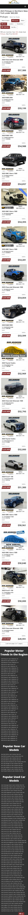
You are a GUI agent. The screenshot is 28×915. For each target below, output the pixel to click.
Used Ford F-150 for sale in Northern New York (11, 868)
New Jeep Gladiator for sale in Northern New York (12, 767)
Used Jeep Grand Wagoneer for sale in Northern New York (13, 842)
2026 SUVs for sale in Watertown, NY (9, 660)
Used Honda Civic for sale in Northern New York (11, 857)
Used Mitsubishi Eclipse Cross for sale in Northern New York (13, 820)
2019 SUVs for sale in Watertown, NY (9, 721)
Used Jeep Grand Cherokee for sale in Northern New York (13, 840)
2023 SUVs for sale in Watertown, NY (9, 686)
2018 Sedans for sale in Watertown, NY (9, 731)
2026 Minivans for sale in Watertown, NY (10, 662)
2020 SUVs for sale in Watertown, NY (9, 712)
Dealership (20, 24)
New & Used (6, 20)
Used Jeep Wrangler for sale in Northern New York (12, 844)
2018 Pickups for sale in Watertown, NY (9, 732)
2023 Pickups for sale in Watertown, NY (9, 688)
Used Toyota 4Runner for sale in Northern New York (12, 799)
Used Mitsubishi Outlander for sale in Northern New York (13, 818)
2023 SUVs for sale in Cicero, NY (8, 684)
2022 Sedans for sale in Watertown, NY (9, 701)
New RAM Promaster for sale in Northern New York (12, 756)
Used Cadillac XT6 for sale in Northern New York (11, 907)
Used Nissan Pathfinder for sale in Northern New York (12, 816)
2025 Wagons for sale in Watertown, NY (9, 670)
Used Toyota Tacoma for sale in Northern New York (12, 796)
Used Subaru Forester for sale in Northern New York (12, 801)
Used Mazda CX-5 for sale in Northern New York (11, 822)
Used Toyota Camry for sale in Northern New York (12, 794)
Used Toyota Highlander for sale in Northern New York (12, 792)
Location (11, 24)
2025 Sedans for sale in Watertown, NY (9, 671)
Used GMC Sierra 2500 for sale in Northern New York (12, 864)
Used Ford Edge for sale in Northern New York (11, 879)
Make (23, 20)
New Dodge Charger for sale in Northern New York (12, 769)
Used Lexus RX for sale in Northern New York (11, 829)
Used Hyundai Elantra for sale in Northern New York (12, 851)
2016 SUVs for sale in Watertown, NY (9, 738)
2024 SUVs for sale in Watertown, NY (9, 675)
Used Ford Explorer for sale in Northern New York (11, 875)
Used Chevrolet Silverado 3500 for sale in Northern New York (13, 902)
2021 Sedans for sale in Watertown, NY (9, 708)
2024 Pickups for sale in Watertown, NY (9, 677)
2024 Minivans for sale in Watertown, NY (10, 682)
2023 (3, 24)
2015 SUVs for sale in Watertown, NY (9, 740)
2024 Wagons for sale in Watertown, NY (9, 679)
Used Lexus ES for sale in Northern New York (11, 831)
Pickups (15, 20)
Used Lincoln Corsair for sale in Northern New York (12, 827)
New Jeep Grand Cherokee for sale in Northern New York (13, 761)
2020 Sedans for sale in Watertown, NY (9, 718)
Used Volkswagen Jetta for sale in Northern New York (12, 788)
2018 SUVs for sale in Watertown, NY (9, 729)
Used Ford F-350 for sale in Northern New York (11, 873)
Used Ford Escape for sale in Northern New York (11, 870)
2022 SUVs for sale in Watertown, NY (9, 695)
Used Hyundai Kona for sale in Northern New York (12, 853)
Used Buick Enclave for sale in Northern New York (12, 910)
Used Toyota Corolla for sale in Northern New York (12, 798)
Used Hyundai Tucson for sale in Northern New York (12, 849)
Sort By (13, 27)
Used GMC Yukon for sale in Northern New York (11, 866)
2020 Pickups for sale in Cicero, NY (8, 714)
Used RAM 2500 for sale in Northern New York (11, 805)
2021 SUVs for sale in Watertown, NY (9, 705)
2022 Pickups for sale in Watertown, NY (9, 699)
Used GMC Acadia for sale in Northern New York (11, 862)
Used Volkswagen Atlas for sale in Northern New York (12, 785)
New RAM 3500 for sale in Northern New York (11, 759)
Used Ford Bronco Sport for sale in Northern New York (12, 877)
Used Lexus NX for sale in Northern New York (11, 833)
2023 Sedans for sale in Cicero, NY (8, 690)
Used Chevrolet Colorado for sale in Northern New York (13, 894)
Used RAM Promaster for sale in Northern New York (12, 807)
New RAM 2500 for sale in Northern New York (11, 758)
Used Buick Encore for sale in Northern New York (11, 909)
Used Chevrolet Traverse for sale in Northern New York (13, 892)
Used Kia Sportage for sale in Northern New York (11, 835)
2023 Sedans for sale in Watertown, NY (9, 692)
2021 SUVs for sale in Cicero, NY (8, 703)
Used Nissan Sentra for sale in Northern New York (12, 811)
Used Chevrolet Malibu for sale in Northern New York (12, 897)
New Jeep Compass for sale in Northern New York (12, 765)
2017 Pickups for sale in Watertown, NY (9, 734)
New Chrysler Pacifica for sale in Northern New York (12, 771)
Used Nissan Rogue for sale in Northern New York (12, 809)
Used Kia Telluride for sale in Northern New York (11, 838)
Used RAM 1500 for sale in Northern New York (11, 803)
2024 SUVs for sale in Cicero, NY (8, 673)
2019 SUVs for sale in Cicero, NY (8, 719)
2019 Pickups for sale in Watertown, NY (9, 725)
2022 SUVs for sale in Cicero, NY (8, 694)
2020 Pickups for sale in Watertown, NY (9, 716)
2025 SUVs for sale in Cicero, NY (8, 664)
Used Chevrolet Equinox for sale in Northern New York (12, 888)
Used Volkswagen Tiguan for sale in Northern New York (13, 786)
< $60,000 (5, 27)
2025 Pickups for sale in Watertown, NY (9, 668)
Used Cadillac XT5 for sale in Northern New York (11, 905)
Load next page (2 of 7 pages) (14, 643)
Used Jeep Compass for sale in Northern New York (12, 846)
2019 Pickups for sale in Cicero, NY (8, 723)
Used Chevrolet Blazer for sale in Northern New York (12, 899)
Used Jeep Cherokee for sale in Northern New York (12, 848)
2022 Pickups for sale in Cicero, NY (8, 697)
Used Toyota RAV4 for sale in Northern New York (11, 790)
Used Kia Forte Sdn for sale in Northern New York (11, 836)
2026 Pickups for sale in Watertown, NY (9, 658)
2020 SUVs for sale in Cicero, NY (8, 710)
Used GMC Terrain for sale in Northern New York (11, 860)
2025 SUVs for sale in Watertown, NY (9, 666)
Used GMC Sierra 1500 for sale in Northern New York (12, 859)
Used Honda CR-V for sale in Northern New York (11, 855)
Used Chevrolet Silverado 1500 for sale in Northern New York (13, 887)
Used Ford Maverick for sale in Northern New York (12, 881)
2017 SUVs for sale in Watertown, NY (9, 736)
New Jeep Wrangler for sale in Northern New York (12, 763)
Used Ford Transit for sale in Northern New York (11, 883)
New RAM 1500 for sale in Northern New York (11, 754)
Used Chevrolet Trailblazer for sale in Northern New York (13, 896)
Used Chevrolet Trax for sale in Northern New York (12, 903)
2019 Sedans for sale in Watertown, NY (9, 727)
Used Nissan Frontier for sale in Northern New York (12, 812)
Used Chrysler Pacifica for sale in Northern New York (12, 885)
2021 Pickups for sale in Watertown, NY (9, 707)
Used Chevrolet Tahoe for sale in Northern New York (12, 890)
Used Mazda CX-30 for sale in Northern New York (11, 825)
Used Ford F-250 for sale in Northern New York (11, 872)
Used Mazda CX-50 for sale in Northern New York (11, 823)
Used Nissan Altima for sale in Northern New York (11, 814)
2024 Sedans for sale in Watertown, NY (9, 681)
